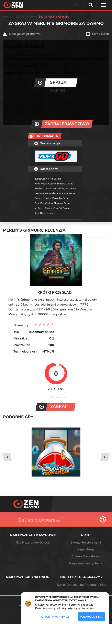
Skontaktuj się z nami (85, 542)
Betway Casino (42, 193)
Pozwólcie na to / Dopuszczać (91, 618)
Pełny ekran (100, 34)
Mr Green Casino (43, 208)
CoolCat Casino (61, 208)
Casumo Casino (43, 198)
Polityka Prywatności (86, 556)
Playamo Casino (62, 203)
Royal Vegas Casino (45, 183)
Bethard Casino (65, 183)
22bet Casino (41, 178)
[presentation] (7, 457)
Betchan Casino (43, 188)
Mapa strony (85, 549)
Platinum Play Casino (63, 193)
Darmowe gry (25, 17)
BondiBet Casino (43, 203)
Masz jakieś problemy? (25, 34)
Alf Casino (55, 178)
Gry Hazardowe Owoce (32, 542)
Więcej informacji (54, 617)
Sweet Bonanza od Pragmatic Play (81, 585)
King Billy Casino (43, 213)
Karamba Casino (61, 198)
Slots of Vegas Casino (64, 188)
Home (7, 17)
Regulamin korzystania (85, 563)
